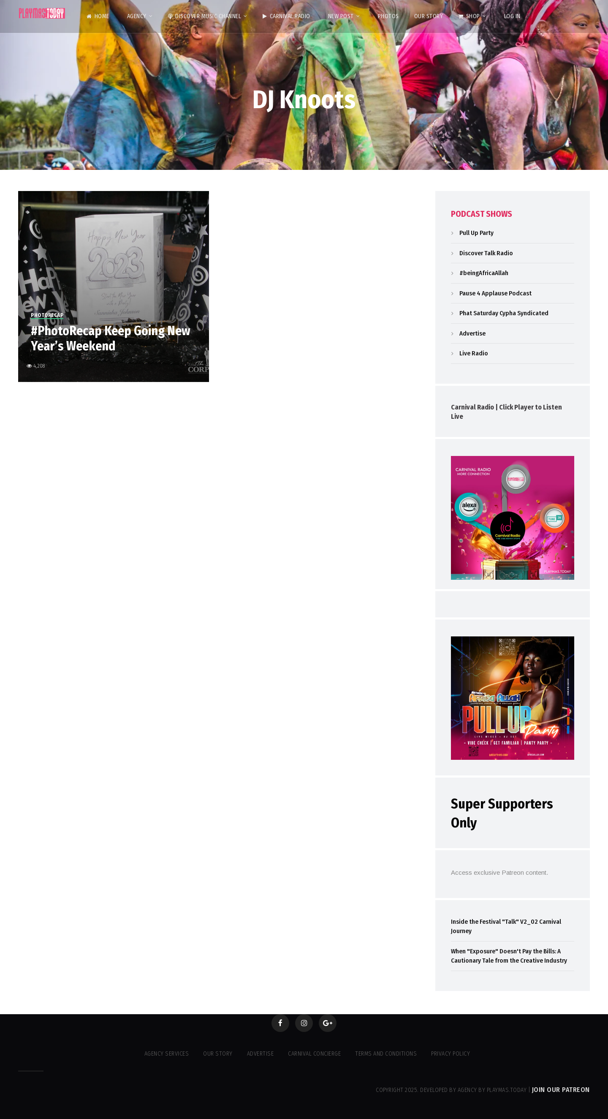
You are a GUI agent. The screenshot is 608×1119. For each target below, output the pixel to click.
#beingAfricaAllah (483, 273)
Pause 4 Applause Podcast (495, 293)
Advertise (472, 333)
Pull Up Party (476, 233)
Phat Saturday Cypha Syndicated (503, 313)
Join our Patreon (561, 1090)
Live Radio (473, 353)
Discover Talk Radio (486, 253)
